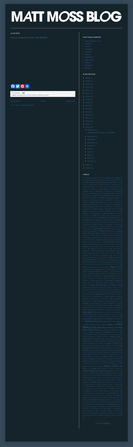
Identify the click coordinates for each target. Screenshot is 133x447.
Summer (106, 391)
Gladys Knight (111, 269)
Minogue (96, 339)
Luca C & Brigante (106, 319)
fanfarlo (93, 257)
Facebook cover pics (109, 255)
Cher (95, 215)
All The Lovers (102, 187)
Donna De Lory (99, 244)
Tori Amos (113, 402)
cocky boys (95, 222)
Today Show (103, 402)
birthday (117, 204)
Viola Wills (107, 408)
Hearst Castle (102, 278)
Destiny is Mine (109, 238)
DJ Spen (98, 242)
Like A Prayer (112, 316)
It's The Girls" (109, 294)
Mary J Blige (89, 324)
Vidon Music (118, 406)
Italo (118, 294)
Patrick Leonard (115, 354)
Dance (101, 231)
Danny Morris (95, 233)
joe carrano (86, 301)
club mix (85, 222)
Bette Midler (95, 202)
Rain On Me (94, 361)
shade (107, 377)
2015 (87, 112)
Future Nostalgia (105, 264)
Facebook (88, 43)
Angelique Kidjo (88, 191)
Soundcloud (89, 60)
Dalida (85, 231)
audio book (97, 195)
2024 (87, 84)
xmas (107, 415)
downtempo (95, 246)
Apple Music (89, 57)
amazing (19, 95)
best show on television (97, 200)
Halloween (97, 276)
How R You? (91, 288)
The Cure (96, 395)
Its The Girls (87, 296)
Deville (91, 240)
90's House (89, 182)
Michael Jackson (43, 95)
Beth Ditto (110, 200)
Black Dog (99, 207)
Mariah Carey (102, 321)
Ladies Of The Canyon (113, 310)
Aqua (86, 193)
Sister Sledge (89, 384)
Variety (94, 406)
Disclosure (110, 240)
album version (116, 184)
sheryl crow (100, 380)
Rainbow (103, 361)
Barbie (85, 198)
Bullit (101, 211)
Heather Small (115, 278)
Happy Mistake (109, 276)
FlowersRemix (112, 260)
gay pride (86, 269)
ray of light (103, 363)
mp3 (84, 343)
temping (88, 393)
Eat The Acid (115, 249)
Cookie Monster (93, 227)
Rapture (88, 363)
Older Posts (70, 101)
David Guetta (118, 233)
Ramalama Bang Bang (115, 361)
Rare (95, 363)
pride (92, 359)
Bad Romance (116, 195)
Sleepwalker (118, 384)
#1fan (101, 178)
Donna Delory (111, 244)
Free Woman (118, 262)
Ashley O (88, 195)
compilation (109, 224)
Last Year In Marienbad (112, 312)
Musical (85, 345)
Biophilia (108, 204)
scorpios (100, 377)
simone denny (96, 382)
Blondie (87, 209)
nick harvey (94, 348)
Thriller (109, 400)
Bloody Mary (97, 209)
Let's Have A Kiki (90, 316)
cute (107, 229)
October (90, 139)
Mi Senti (104, 334)
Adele (101, 184)
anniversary (118, 191)
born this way (109, 209)
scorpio (92, 377)
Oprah (113, 352)
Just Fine (119, 303)
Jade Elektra (98, 296)
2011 (87, 124)
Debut (120, 235)
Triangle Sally (99, 404)
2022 (87, 90)
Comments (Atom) (27, 105)
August (90, 146)
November (91, 136)
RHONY (103, 368)
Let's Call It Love (117, 314)
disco (118, 240)
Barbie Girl (93, 198)
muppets (108, 343)
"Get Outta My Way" (89, 178)
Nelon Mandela (105, 345)
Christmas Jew (114, 218)
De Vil (87, 235)
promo (100, 359)
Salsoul (97, 375)
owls (98, 354)
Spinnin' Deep (109, 386)
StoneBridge (87, 391)
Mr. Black (100, 343)
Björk (91, 207)
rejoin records (96, 366)
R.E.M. (118, 359)
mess (120, 332)
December (91, 130)
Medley (91, 332)
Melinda (107, 332)
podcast (104, 356)
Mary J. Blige (101, 324)
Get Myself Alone (98, 269)
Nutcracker (96, 350)
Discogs (88, 68)
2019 (87, 99)
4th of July (111, 180)
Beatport (88, 62)
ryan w (91, 375)
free (98, 262)
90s (99, 182)
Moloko (110, 341)
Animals (98, 191)
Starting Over (90, 389)
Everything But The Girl (94, 253)
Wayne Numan (87, 411)
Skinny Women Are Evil (104, 384)
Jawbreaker (93, 299)
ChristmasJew (87, 220)
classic (118, 220)
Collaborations (115, 222)
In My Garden (98, 290)
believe (85, 200)
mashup (110, 324)
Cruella (87, 229)
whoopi (102, 413)
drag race (113, 246)
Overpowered (89, 354)
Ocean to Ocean (114, 350)
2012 (87, 121)
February (90, 161)
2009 (87, 165)
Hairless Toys (114, 274)
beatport (117, 198)
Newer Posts (15, 101)
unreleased (110, 404)
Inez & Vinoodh (103, 292)
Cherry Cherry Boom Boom (110, 215)
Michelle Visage (115, 337)
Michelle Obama (102, 337)
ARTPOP (119, 193)
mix (121, 339)
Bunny (109, 211)
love (95, 319)
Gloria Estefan (95, 271)
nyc (103, 350)
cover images (118, 227)
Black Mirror (118, 207)
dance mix (111, 231)
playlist (96, 356)
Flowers (102, 260)
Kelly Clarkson (89, 305)
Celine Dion (95, 213)
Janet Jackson (109, 296)
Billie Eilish (87, 204)
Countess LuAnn (106, 227)
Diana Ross (100, 240)
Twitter (87, 46)
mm (96, 341)
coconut (104, 222)
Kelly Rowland (101, 305)
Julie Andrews (95, 303)
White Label (93, 413)
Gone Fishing (116, 271)
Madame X (119, 319)
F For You (95, 255)
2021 (87, 93)
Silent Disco (111, 380)
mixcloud (89, 341)
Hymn (109, 288)
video (110, 406)
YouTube (88, 52)
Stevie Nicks (115, 389)
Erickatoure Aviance (99, 251)
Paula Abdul (87, 356)
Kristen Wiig (109, 307)
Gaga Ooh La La (95, 267)
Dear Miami (95, 235)
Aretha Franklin (96, 193)
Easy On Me (102, 249)
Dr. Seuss (105, 246)
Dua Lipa (91, 249)
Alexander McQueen (89, 187)
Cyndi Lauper (116, 229)
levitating (102, 316)
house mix (102, 285)
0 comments (16, 93)
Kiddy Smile (86, 307)
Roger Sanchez (115, 368)
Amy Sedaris (104, 189)
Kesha (118, 305)
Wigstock (112, 413)
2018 (87, 102)
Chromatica (99, 220)
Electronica (86, 251)
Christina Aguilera (89, 218)
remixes (93, 368)
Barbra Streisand (105, 198)
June (89, 152)
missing (115, 339)
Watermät (117, 408)
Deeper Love (89, 238)
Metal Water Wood (91, 334)
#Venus (108, 178)
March (89, 158)
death (104, 235)
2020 (87, 96)
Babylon (106, 195)
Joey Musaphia (111, 301)
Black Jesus (108, 207)
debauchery (112, 235)
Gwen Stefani (87, 274)
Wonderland (93, 415)
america (94, 189)
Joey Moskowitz (98, 301)
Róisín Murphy (105, 371)
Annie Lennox (108, 191)
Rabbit (85, 361)
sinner (120, 382)
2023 (87, 87)
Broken (93, 211)
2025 (87, 81)
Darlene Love (107, 233)
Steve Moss (103, 389)
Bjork (85, 207)
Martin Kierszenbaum (115, 321)
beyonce (117, 202)
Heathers (85, 280)
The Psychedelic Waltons (99, 397)
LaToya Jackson (31, 95)
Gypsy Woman (101, 274)
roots (115, 371)
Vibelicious (101, 406)
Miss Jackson (106, 339)
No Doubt (117, 348)
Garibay (105, 267)
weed (97, 411)
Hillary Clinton (87, 283)
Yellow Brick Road (116, 415)
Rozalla (91, 373)
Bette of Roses (107, 202)
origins (120, 352)
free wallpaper (107, 262)
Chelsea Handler (108, 213)
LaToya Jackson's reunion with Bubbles (29, 37)
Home (43, 101)
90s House (109, 182)
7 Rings (120, 180)
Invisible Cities (115, 292)
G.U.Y (115, 264)
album (107, 184)
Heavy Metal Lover (97, 280)
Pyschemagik (109, 359)
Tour (121, 402)
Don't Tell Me (87, 244)
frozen (87, 264)
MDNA (114, 330)
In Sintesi (108, 290)
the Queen (113, 397)
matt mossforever (103, 330)
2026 (87, 78)
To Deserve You (92, 402)
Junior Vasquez (108, 303)
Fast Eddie (102, 257)
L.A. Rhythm (99, 310)
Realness (113, 363)
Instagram (88, 49)
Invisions (86, 294)
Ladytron (99, 312)
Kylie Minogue (88, 310)
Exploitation (109, 253)
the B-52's (112, 393)
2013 (87, 118)
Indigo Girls (92, 292)
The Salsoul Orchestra (97, 400)
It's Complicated (97, 294)
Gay (24, 95)
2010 (87, 127)
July (89, 149)
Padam (105, 354)
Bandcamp (88, 65)
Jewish (118, 299)
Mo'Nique (102, 341)
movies (118, 341)
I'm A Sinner (87, 290)
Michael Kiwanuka (88, 337)
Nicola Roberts (106, 348)
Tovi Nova (88, 404)
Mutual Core (94, 345)
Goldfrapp (105, 271)
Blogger (107, 423)
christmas (101, 217)
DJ (91, 242)
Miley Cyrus (87, 339)
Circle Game (109, 220)
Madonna (89, 321)
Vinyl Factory (96, 408)
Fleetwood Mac (91, 260)
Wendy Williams (107, 411)
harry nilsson (90, 278)
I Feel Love (116, 288)
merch (115, 332)
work (101, 415)
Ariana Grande (109, 193)
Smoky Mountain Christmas (93, 386)
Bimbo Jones (98, 204)
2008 (87, 168)
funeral (94, 264)
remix (107, 366)
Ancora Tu (116, 189)
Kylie (118, 307)
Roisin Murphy (89, 370)
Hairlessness (87, 276)
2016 (87, 109)
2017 (87, 106)
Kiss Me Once (97, 307)
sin (115, 382)
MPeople (91, 343)
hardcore (119, 276)
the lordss (105, 395)
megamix (99, 332)
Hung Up (101, 288)
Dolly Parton (115, 242)
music (117, 343)
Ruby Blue (100, 373)
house (92, 285)
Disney (85, 242)
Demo (99, 238)
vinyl (87, 408)
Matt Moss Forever (105, 327)
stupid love (97, 391)
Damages (93, 231)
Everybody (119, 251)
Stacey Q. (119, 386)
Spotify (87, 54)
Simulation (107, 382)
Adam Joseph (92, 184)
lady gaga (87, 312)
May (89, 155)
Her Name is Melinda (113, 280)
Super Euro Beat (117, 391)
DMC (106, 242)
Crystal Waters (98, 229)
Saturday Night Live (109, 375)
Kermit (111, 305)
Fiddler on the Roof (115, 257)
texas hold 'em (100, 393)
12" (84, 180)
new (114, 345)
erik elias (110, 251)
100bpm (117, 178)
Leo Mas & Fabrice (103, 314)
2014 (87, 115)
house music (116, 285)
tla (84, 402)
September (91, 143)
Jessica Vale (103, 299)
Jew (111, 299)
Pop (112, 356)
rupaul (109, 373)
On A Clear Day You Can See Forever (95, 352)
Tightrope (117, 400)
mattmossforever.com (93, 41)
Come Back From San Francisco (93, 224)
